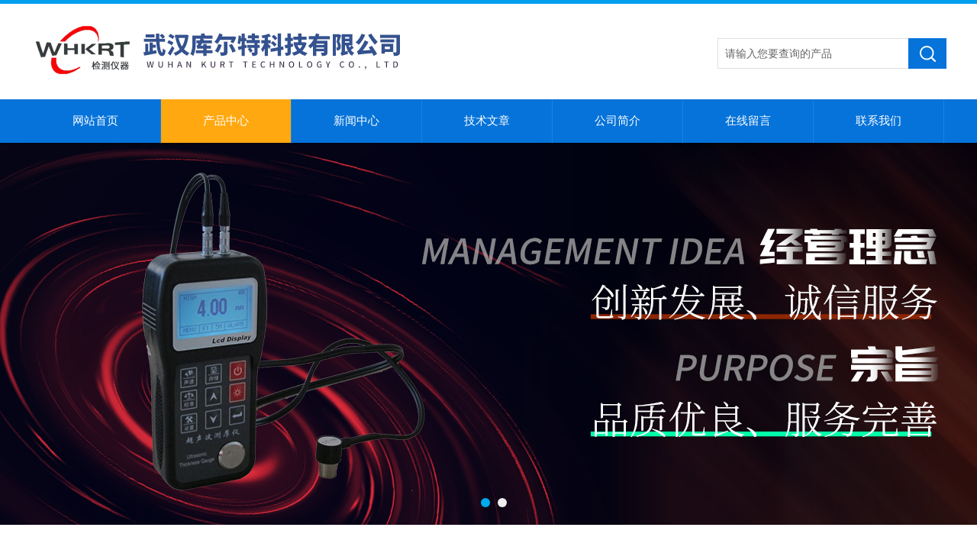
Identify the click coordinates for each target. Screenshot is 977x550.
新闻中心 (356, 121)
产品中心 (226, 121)
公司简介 (617, 121)
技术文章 (487, 121)
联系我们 (878, 121)
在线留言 (748, 121)
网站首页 (95, 121)
